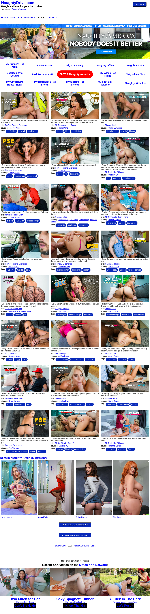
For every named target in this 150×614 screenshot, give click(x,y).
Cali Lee (19, 602)
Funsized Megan (119, 602)
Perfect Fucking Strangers (16, 125)
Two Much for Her (25, 599)
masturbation (139, 315)
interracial (88, 315)
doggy (17, 360)
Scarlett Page (64, 267)
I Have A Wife (44, 65)
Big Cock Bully (75, 65)
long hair (41, 451)
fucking (122, 223)
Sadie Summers (115, 128)
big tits (132, 131)
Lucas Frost (132, 602)
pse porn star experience (17, 451)
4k (66, 174)
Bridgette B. (13, 311)
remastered (32, 176)
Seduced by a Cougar (14, 74)
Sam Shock (29, 602)
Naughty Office (105, 65)
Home (4, 17)
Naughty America (62, 309)
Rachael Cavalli (115, 446)
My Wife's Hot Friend (108, 74)
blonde (32, 451)
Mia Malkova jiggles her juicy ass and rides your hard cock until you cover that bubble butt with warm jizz (24, 440)
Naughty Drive (60, 546)
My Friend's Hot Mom (15, 65)
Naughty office (61, 217)
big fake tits (111, 223)
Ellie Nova (69, 602)
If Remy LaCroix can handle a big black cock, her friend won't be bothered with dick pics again (123, 305)
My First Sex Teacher (105, 83)
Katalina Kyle (63, 446)
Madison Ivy (83, 220)
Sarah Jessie (114, 267)
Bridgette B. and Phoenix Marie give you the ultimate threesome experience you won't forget (25, 305)
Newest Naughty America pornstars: (24, 457)
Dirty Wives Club (135, 74)
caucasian (20, 221)
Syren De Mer (14, 401)
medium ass (20, 176)
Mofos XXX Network (93, 564)
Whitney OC (114, 175)
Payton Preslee (115, 220)
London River (64, 401)
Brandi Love (63, 220)
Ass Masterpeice (62, 354)
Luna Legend (6, 517)
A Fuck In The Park (125, 599)
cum (108, 178)
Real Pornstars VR (42, 74)
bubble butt (76, 131)
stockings (122, 449)
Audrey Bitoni (13, 173)
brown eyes (61, 315)
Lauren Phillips (14, 218)
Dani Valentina (64, 311)
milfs (29, 404)
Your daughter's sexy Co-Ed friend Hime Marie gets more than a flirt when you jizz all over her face (74, 121)
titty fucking (11, 131)
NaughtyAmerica (19, 9)
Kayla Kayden (114, 401)
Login (93, 546)
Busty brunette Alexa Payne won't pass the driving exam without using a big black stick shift (124, 350)
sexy (28, 270)
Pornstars (28, 17)
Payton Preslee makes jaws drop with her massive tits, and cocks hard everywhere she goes (123, 213)
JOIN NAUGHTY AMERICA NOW (75, 535)
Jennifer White (14, 128)
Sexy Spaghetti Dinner (75, 599)
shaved (59, 131)
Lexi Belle (73, 220)
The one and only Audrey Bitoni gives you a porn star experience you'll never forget (23, 166)
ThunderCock (110, 125)
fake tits (10, 221)
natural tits (60, 225)
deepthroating (112, 131)
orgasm (86, 270)
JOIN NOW (139, 4)
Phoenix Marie (25, 311)
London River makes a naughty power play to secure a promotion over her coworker (75, 395)
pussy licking (123, 404)
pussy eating (61, 404)
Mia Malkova (13, 448)
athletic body (112, 270)
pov (24, 315)
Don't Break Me (25, 605)
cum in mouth (62, 360)
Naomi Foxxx (13, 267)
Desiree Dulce (14, 356)
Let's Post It (125, 605)
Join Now (52, 17)
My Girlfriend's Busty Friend (14, 83)
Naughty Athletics (135, 83)
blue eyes (11, 270)
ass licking (72, 225)
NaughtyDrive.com (17, 3)
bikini (67, 131)
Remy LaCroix (114, 311)
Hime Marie (63, 128)
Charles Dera (79, 602)
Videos (14, 17)
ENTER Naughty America (74, 74)
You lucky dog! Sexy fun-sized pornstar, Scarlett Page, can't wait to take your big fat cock (73, 260)
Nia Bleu (117, 517)
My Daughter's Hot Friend (45, 83)
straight (124, 131)
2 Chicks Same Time (13, 309)
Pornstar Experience (13, 170)
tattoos (18, 315)
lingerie (59, 174)
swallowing (32, 131)
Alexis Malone (64, 171)
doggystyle (74, 174)
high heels (111, 449)
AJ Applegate (63, 356)
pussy (131, 360)
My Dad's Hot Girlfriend (114, 172)
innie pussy (111, 360)
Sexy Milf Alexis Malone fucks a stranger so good (74, 165)
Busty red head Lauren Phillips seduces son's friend (25, 212)
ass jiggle (116, 178)
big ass (10, 404)
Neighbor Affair (135, 65)
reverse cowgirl (33, 221)
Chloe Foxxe (81, 517)
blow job (22, 131)
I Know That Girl (75, 605)
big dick (68, 449)
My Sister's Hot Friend (75, 83)
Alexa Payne (113, 356)
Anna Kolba (43, 517)
